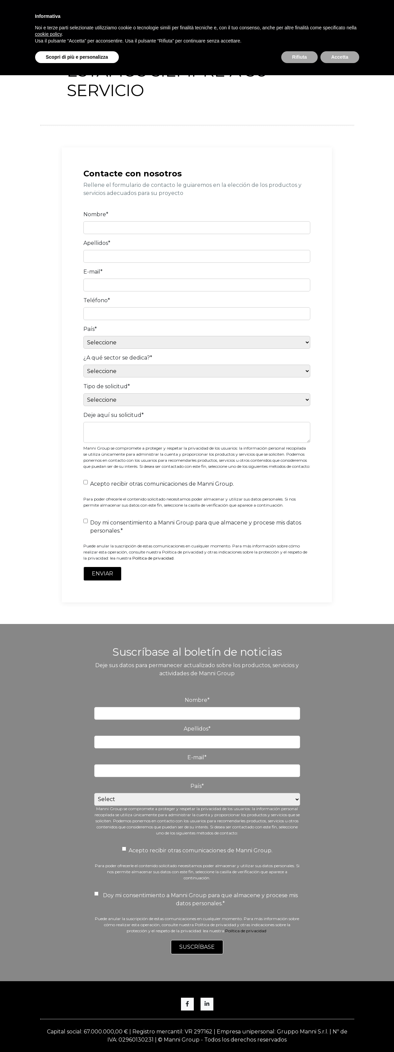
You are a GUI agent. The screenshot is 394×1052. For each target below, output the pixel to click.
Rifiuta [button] (299, 57)
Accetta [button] (339, 57)
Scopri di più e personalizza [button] (77, 57)
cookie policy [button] (48, 34)
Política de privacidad (153, 558)
